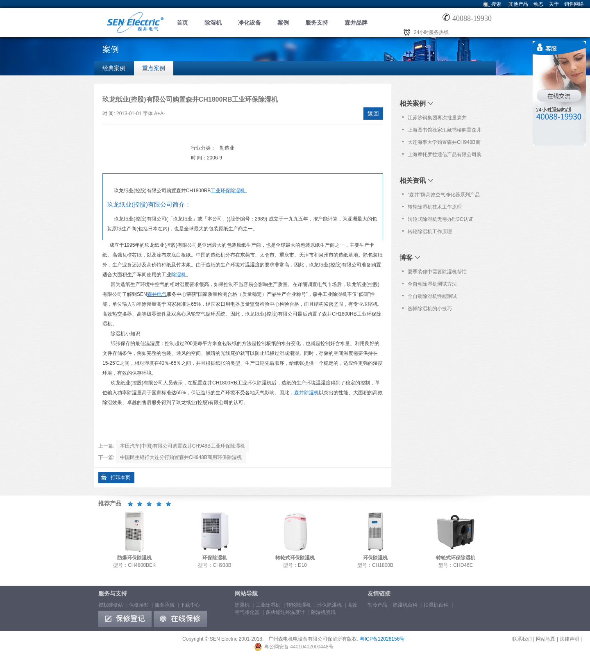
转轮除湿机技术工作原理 (435, 207)
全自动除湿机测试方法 (432, 284)
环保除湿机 (329, 605)
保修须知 (139, 605)
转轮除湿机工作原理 (430, 231)
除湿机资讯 (323, 612)
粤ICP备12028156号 (382, 639)
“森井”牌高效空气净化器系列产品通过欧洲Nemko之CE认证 (444, 196)
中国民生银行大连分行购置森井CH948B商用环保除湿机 (181, 457)
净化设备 (249, 22)
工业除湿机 (268, 605)
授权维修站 (110, 605)
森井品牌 (356, 22)
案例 (283, 22)
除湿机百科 (405, 605)
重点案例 (153, 68)
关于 (554, 4)
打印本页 (120, 477)
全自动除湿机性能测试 (432, 296)
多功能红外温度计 (285, 612)
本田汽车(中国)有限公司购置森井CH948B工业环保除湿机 (182, 446)
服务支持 (316, 22)
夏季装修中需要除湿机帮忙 (437, 272)
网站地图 (546, 639)
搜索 (496, 4)
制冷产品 (377, 605)
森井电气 (157, 294)
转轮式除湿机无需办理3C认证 (440, 219)
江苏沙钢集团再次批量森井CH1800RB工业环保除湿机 (437, 119)
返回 (373, 113)
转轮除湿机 (298, 605)
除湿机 (213, 22)
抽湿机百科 (436, 605)
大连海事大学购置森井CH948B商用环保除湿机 (444, 143)
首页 (182, 22)
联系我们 (522, 639)
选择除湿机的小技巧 (430, 308)
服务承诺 (165, 605)
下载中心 (190, 605)
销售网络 (574, 4)
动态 (538, 4)
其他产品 (518, 4)
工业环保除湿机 (228, 190)
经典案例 (113, 68)
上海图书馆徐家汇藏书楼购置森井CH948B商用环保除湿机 (444, 131)
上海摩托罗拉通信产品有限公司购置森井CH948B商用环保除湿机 (444, 156)
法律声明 (569, 639)
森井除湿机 (306, 393)
